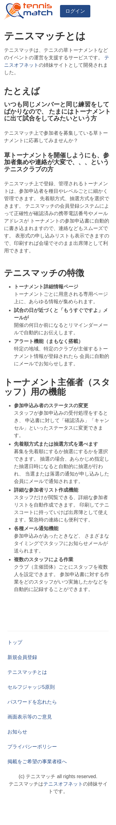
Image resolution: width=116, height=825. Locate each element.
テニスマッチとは (27, 672)
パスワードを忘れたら (32, 702)
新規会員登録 (22, 657)
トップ (14, 642)
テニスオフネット (63, 784)
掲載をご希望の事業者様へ (37, 761)
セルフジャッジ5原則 (31, 687)
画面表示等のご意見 (29, 716)
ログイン (75, 11)
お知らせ (17, 731)
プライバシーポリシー (32, 746)
